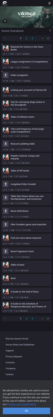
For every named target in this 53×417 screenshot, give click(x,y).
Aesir (13, 278)
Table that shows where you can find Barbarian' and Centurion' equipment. (27, 197)
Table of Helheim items (22, 117)
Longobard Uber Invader (23, 184)
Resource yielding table (23, 143)
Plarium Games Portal (17, 338)
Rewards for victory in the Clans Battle (27, 48)
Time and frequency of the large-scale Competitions (27, 130)
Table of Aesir (17, 264)
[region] (26, 398)
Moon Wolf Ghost (19, 211)
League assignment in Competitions (29, 61)
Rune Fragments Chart (22, 251)
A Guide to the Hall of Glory (25, 291)
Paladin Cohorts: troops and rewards (25, 157)
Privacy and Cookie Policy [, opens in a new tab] (21, 404)
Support (10, 350)
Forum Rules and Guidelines (20, 344)
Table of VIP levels (20, 170)
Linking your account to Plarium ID (28, 90)
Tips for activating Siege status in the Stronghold (28, 103)
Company (10, 368)
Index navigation (19, 75)
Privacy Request (14, 356)
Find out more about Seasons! (26, 238)
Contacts (10, 362)
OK (26, 410)
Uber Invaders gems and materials (28, 224)
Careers (10, 374)
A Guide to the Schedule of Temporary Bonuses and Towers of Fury (28, 305)
